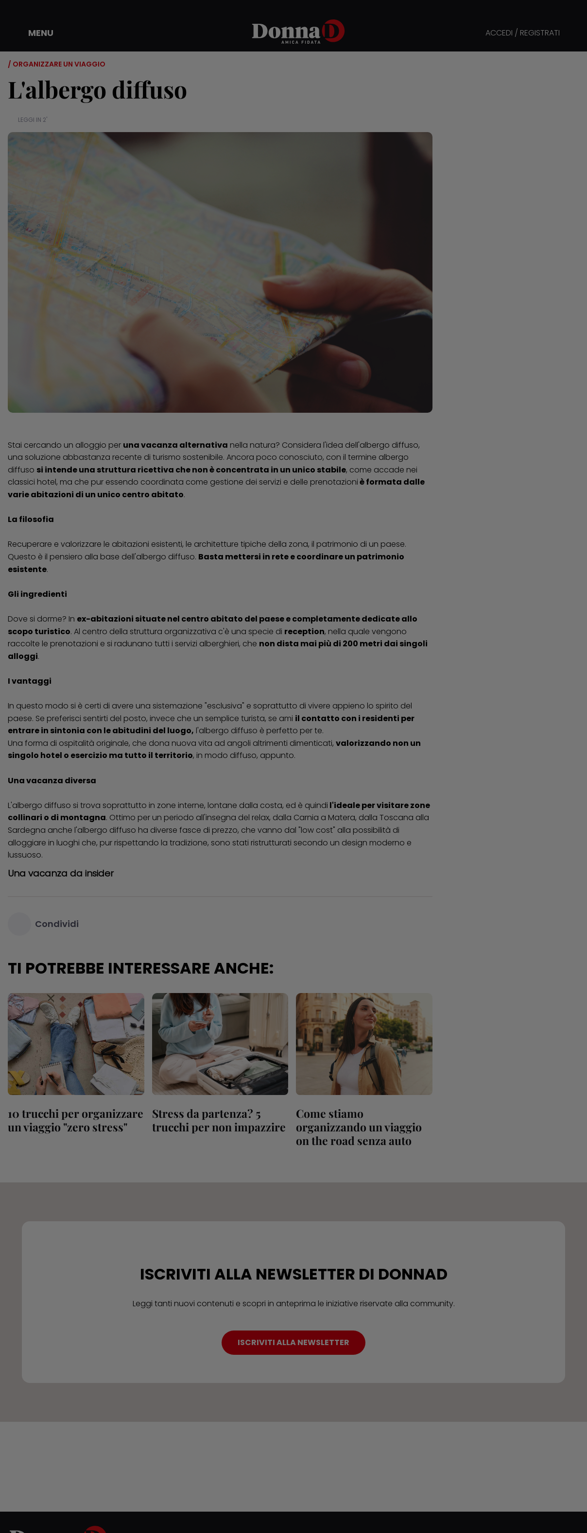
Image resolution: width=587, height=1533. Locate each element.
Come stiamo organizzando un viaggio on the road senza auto (359, 1127)
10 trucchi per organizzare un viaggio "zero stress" (75, 1120)
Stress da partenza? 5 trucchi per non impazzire (219, 1120)
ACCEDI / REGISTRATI (522, 33)
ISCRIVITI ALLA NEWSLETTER (293, 1342)
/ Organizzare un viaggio (56, 64)
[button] (34, 33)
